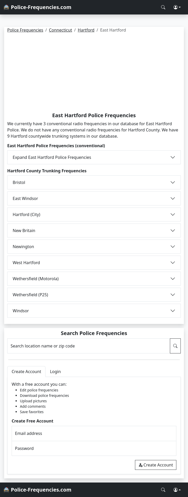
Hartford (86, 30)
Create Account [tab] (26, 371)
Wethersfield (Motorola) (36, 278)
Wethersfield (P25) (30, 295)
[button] (177, 7)
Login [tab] (55, 371)
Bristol (19, 182)
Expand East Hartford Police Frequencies (52, 157)
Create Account (155, 465)
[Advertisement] (94, 73)
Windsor (21, 311)
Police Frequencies (25, 30)
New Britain (24, 230)
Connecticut (60, 30)
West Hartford (26, 262)
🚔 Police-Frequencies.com (37, 7)
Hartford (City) (26, 214)
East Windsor (25, 198)
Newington (23, 246)
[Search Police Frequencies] (163, 7)
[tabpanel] (94, 425)
